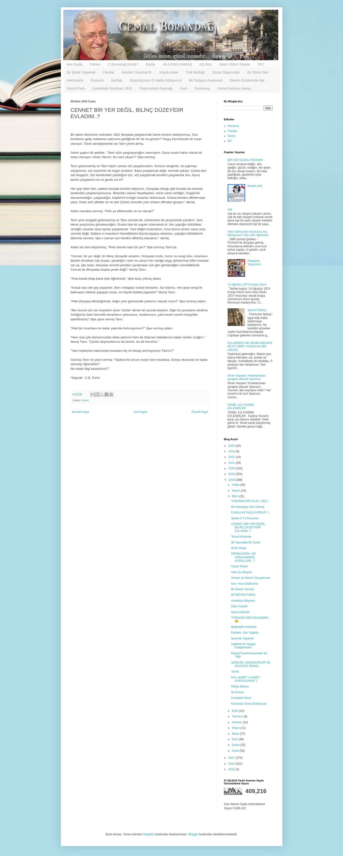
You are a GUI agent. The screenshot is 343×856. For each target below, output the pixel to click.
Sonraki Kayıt (80, 412)
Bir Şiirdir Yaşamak (81, 72)
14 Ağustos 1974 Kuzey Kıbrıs (247, 284)
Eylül (235, 711)
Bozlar (151, 64)
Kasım (236, 490)
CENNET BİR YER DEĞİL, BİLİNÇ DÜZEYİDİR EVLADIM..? (248, 527)
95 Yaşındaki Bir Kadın (245, 542)
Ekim (235, 496)
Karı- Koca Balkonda (244, 583)
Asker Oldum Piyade (234, 64)
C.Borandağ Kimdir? (123, 64)
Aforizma (233, 126)
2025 (232, 445)
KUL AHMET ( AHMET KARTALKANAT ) (245, 679)
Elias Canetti (239, 606)
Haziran (237, 722)
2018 (232, 480)
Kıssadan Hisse (241, 698)
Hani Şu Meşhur (241, 572)
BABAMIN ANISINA (244, 627)
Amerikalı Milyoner (243, 600)
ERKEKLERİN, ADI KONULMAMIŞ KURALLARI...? (243, 557)
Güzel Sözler (239, 566)
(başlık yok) (254, 186)
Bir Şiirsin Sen (258, 72)
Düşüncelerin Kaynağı (156, 88)
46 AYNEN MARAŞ (177, 64)
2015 (232, 769)
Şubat (236, 745)
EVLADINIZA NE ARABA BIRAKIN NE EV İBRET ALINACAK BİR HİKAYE (250, 346)
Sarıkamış (202, 88)
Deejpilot (148, 834)
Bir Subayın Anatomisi (205, 80)
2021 (232, 463)
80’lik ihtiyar (238, 548)
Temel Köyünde (241, 536)
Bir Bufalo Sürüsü (242, 589)
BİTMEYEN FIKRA (243, 595)
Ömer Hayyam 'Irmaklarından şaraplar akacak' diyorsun (247, 377)
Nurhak (116, 80)
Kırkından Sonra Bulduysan (249, 703)
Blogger (193, 834)
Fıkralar (108, 72)
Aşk (230, 209)
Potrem (95, 64)
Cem (183, 88)
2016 (232, 763)
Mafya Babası (240, 686)
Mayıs (236, 728)
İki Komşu (237, 692)
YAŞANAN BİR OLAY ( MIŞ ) (249, 501)
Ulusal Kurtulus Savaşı (234, 88)
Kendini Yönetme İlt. (137, 72)
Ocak (235, 750)
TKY (261, 64)
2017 (232, 758)
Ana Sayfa (75, 64)
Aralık (236, 484)
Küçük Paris (76, 88)
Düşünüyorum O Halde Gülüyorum (156, 80)
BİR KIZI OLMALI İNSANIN (245, 160)
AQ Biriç (205, 64)
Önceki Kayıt (199, 412)
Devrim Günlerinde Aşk (247, 80)
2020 (232, 468)
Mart (235, 739)
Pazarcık (97, 80)
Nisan (236, 733)
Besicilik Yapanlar (242, 638)
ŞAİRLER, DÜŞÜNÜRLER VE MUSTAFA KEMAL (250, 664)
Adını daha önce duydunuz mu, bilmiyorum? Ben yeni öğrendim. (248, 233)
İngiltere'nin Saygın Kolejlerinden (243, 645)
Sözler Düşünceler (226, 72)
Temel (235, 671)
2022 (232, 457)
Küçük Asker (168, 72)
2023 (232, 451)
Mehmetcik (75, 80)
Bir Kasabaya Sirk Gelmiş (247, 507)
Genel (85, 400)
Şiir (230, 141)
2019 (232, 474)
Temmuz (238, 716)
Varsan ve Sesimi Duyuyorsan (250, 578)
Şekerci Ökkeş (256, 310)
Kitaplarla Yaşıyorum (254, 262)
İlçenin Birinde (240, 612)
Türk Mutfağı (195, 72)
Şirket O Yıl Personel (244, 518)
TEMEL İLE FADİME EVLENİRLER (241, 406)
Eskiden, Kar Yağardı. (245, 632)
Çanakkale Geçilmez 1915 (112, 88)
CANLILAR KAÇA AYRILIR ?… (251, 512)
